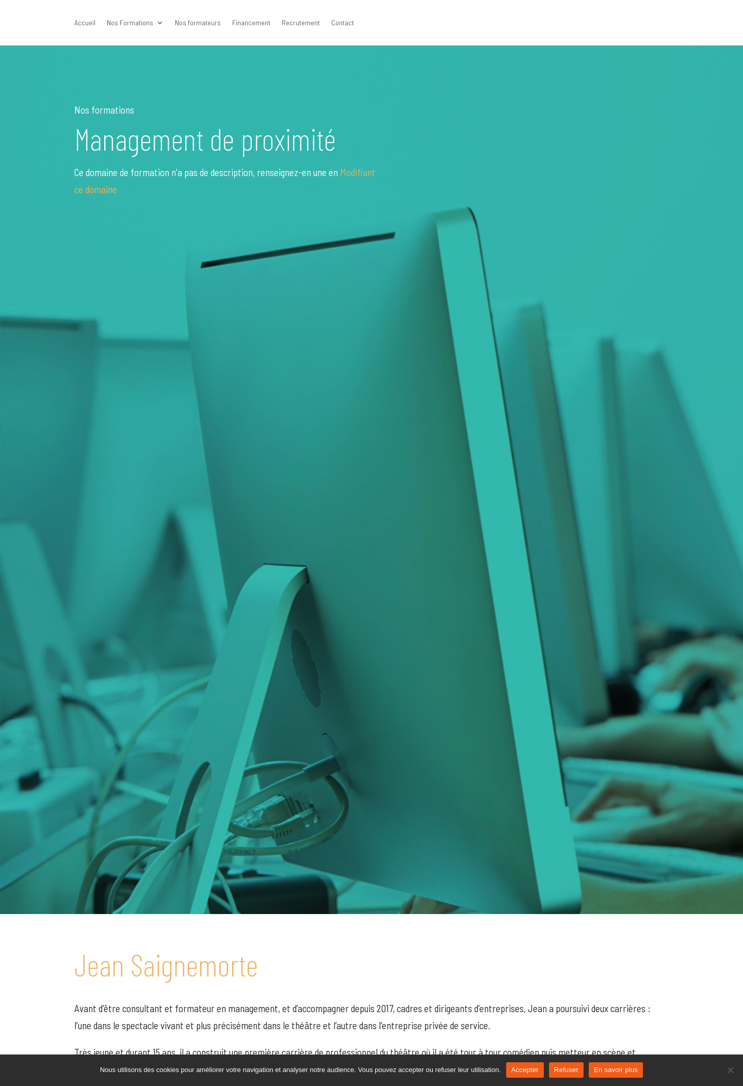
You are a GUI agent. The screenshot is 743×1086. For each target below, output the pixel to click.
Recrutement (301, 23)
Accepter (525, 1070)
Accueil (84, 23)
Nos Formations (130, 23)
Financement (251, 23)
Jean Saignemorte (166, 964)
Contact (342, 23)
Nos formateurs (198, 23)
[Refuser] (730, 1070)
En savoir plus (616, 1070)
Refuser (566, 1070)
